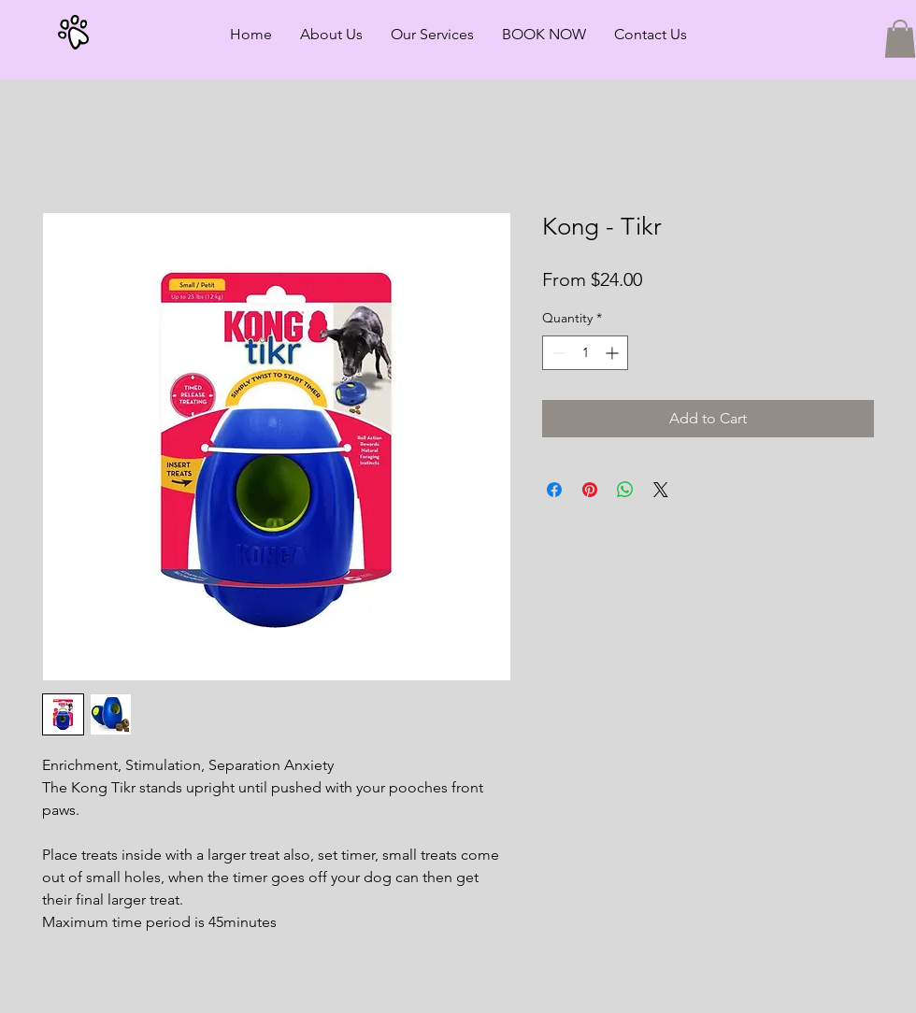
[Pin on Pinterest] (590, 489)
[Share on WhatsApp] (625, 489)
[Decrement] (556, 352)
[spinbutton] (585, 352)
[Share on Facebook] (554, 489)
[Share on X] (661, 489)
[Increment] (613, 352)
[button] (900, 39)
